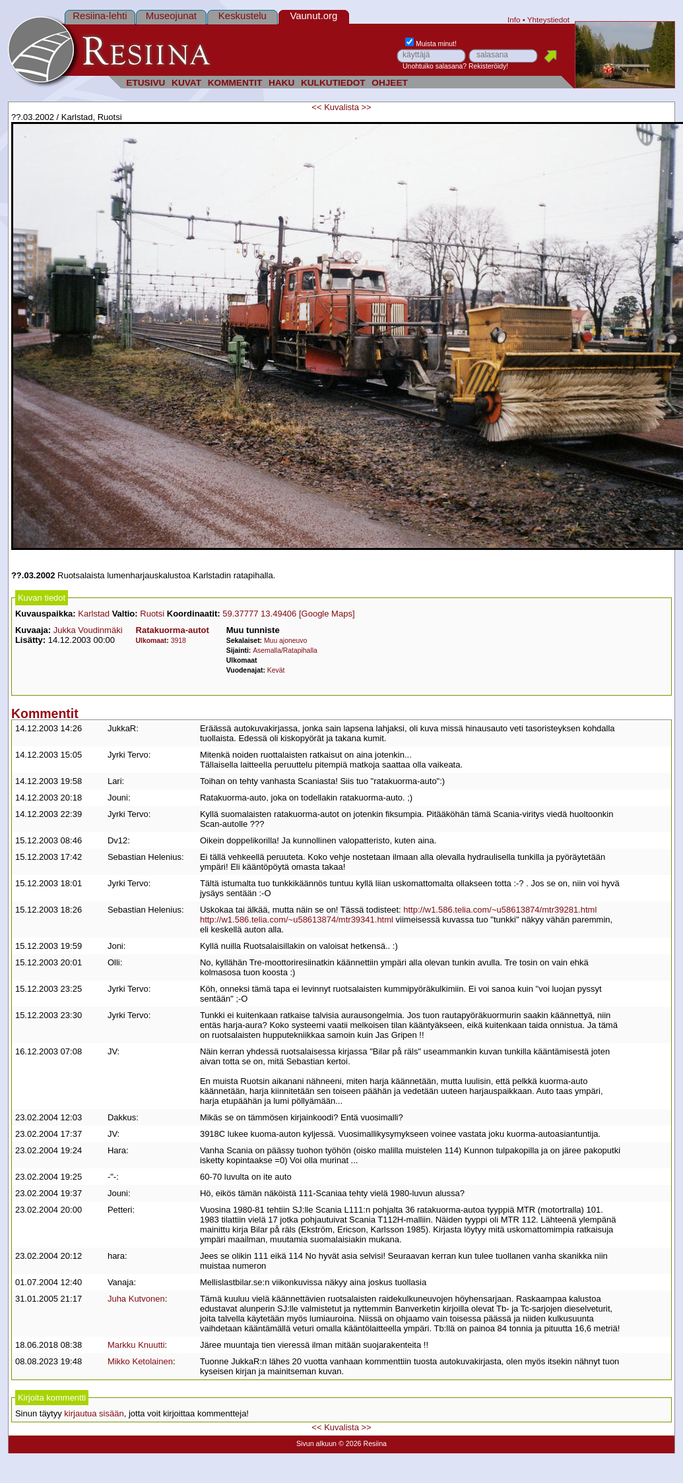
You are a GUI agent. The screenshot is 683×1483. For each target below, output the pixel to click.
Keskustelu (242, 15)
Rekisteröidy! (488, 66)
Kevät (276, 670)
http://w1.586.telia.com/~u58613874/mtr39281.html (500, 910)
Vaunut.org (313, 15)
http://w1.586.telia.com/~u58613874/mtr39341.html (296, 919)
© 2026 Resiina (363, 1443)
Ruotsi (152, 614)
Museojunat (171, 15)
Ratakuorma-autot (172, 630)
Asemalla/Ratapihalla (285, 650)
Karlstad (94, 614)
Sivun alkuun (316, 1443)
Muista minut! (431, 43)
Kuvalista (341, 107)
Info (514, 19)
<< (316, 107)
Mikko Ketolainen (140, 1361)
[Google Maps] (327, 614)
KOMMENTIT (235, 83)
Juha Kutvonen (136, 1299)
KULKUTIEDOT (333, 83)
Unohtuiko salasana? (435, 66)
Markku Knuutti (136, 1345)
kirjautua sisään (93, 1413)
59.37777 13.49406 (259, 614)
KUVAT (186, 83)
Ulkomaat (151, 640)
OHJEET (390, 83)
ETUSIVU (145, 83)
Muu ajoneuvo (285, 640)
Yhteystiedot (548, 19)
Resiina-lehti (100, 15)
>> (367, 107)
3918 (178, 640)
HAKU (281, 83)
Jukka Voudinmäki (88, 630)
